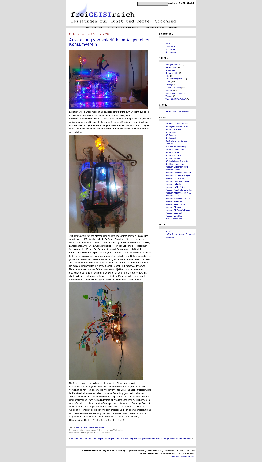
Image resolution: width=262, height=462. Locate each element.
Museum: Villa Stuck (174, 216)
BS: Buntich (171, 132)
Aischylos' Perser (173, 64)
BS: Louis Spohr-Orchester (177, 161)
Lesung (169, 84)
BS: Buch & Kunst (173, 129)
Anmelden (170, 231)
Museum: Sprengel (174, 213)
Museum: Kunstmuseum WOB (178, 193)
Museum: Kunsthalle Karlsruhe (179, 190)
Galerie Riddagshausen (176, 79)
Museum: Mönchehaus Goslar (178, 199)
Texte (168, 43)
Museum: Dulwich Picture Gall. (179, 173)
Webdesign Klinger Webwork (183, 456)
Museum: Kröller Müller (175, 187)
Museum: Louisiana (174, 196)
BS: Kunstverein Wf (174, 155)
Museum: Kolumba (174, 184)
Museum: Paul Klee (174, 201)
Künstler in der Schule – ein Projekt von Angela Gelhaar (97, 439)
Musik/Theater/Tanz (174, 93)
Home (88, 27)
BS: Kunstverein (172, 152)
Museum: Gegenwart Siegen (178, 175)
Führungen (170, 46)
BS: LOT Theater (173, 158)
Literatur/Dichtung (173, 87)
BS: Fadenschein (173, 135)
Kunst (168, 40)
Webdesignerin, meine (175, 219)
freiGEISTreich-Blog (154, 27)
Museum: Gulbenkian (175, 178)
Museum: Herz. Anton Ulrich (177, 181)
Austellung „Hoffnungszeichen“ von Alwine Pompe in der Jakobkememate (157, 439)
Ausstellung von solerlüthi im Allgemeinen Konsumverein (110, 42)
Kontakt (173, 27)
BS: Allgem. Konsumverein (177, 126)
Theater (169, 96)
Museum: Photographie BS (177, 204)
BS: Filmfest (171, 138)
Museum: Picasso (173, 207)
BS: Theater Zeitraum (175, 164)
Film (167, 76)
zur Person (114, 27)
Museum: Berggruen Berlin (177, 167)
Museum (169, 90)
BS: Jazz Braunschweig (176, 147)
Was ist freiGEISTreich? (176, 99)
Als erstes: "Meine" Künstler (177, 124)
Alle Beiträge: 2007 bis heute (178, 111)
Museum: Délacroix (174, 170)
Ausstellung (171, 70)
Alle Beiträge (171, 67)
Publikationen (130, 27)
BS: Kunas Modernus (175, 149)
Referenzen (171, 49)
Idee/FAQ (99, 27)
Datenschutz (171, 52)
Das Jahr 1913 (172, 73)
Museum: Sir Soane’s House (178, 210)
